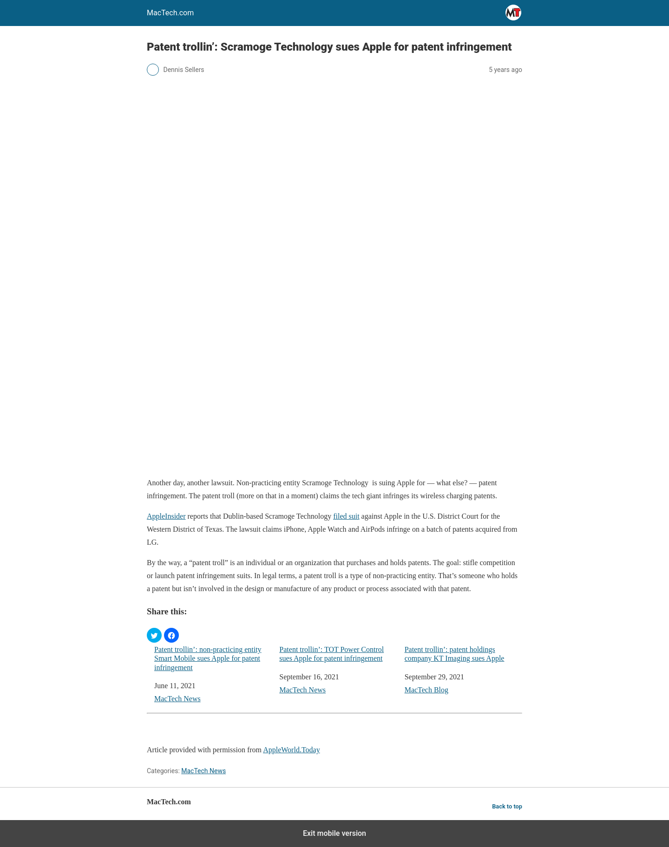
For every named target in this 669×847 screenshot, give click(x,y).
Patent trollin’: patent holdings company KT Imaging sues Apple (455, 653)
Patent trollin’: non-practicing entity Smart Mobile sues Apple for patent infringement (208, 658)
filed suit (346, 516)
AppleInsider (166, 516)
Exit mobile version (334, 833)
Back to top (507, 806)
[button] (154, 635)
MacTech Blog (426, 690)
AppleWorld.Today (291, 750)
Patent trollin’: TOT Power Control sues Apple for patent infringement (331, 653)
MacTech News (177, 699)
